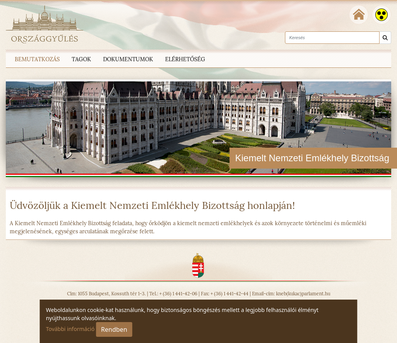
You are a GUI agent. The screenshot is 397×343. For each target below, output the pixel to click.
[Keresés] (385, 37)
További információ (70, 329)
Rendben (114, 329)
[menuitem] (37, 58)
